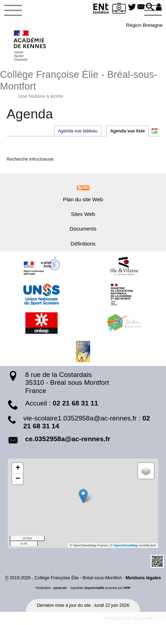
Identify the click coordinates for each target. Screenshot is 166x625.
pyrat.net (60, 588)
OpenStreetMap (125, 545)
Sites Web (83, 214)
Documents (82, 229)
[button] (148, 7)
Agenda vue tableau (77, 130)
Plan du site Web (83, 200)
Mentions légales (143, 577)
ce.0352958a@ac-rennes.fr (67, 439)
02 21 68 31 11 (75, 403)
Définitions (82, 244)
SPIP (127, 588)
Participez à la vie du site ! (129, 618)
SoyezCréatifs (94, 588)
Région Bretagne (144, 25)
